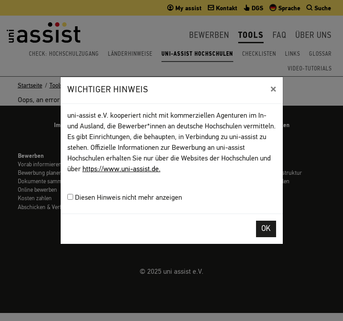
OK (266, 229)
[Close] (273, 89)
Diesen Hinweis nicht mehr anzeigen (124, 198)
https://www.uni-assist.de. (122, 169)
